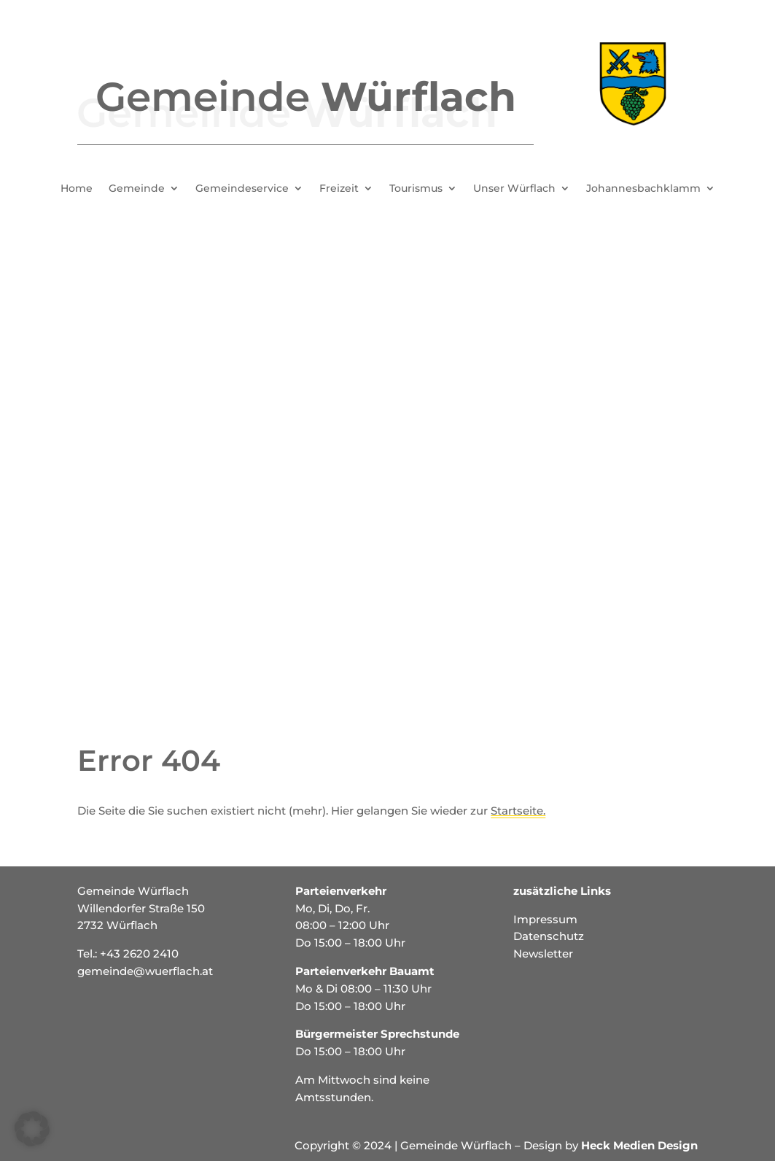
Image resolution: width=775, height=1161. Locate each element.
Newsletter (543, 953)
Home (77, 189)
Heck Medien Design (639, 1145)
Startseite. (518, 811)
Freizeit (339, 189)
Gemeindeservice (242, 189)
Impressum (545, 919)
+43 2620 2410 (139, 953)
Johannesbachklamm (643, 189)
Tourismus (416, 189)
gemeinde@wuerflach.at (145, 971)
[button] (32, 1129)
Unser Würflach (514, 189)
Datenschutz (548, 936)
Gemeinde (137, 189)
